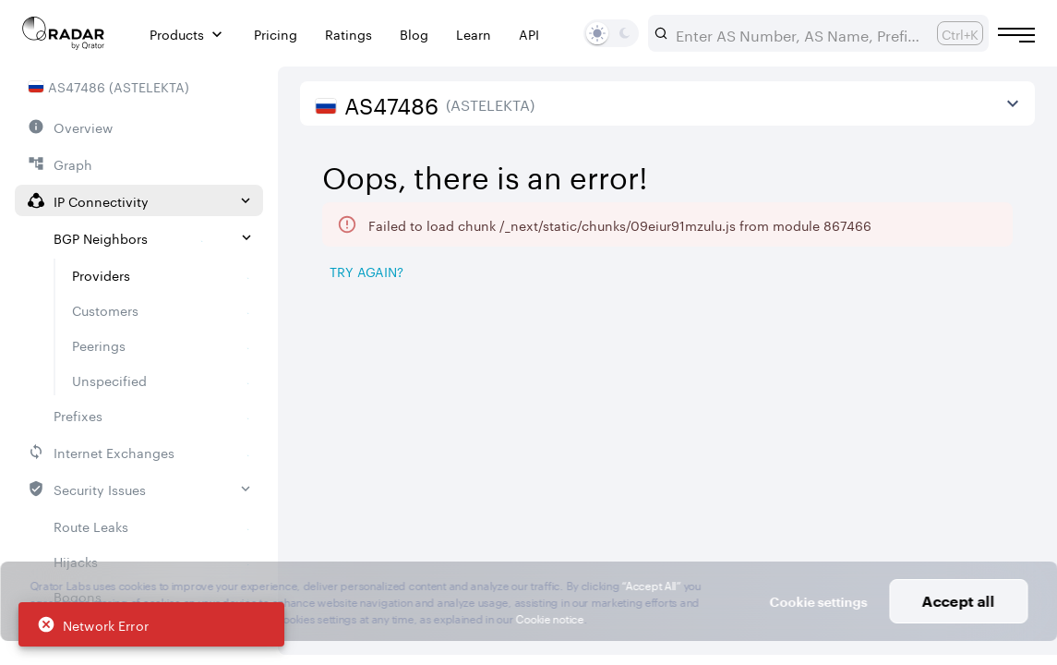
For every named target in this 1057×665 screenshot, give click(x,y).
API (529, 33)
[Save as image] (864, 273)
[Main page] (63, 33)
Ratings (348, 33)
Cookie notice (549, 617)
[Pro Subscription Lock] (450, 383)
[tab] (351, 319)
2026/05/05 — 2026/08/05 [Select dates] (908, 157)
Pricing (275, 33)
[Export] (989, 273)
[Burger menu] (1016, 35)
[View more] (1012, 103)
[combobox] (799, 33)
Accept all (958, 601)
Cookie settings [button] (818, 602)
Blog (414, 33)
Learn (473, 33)
